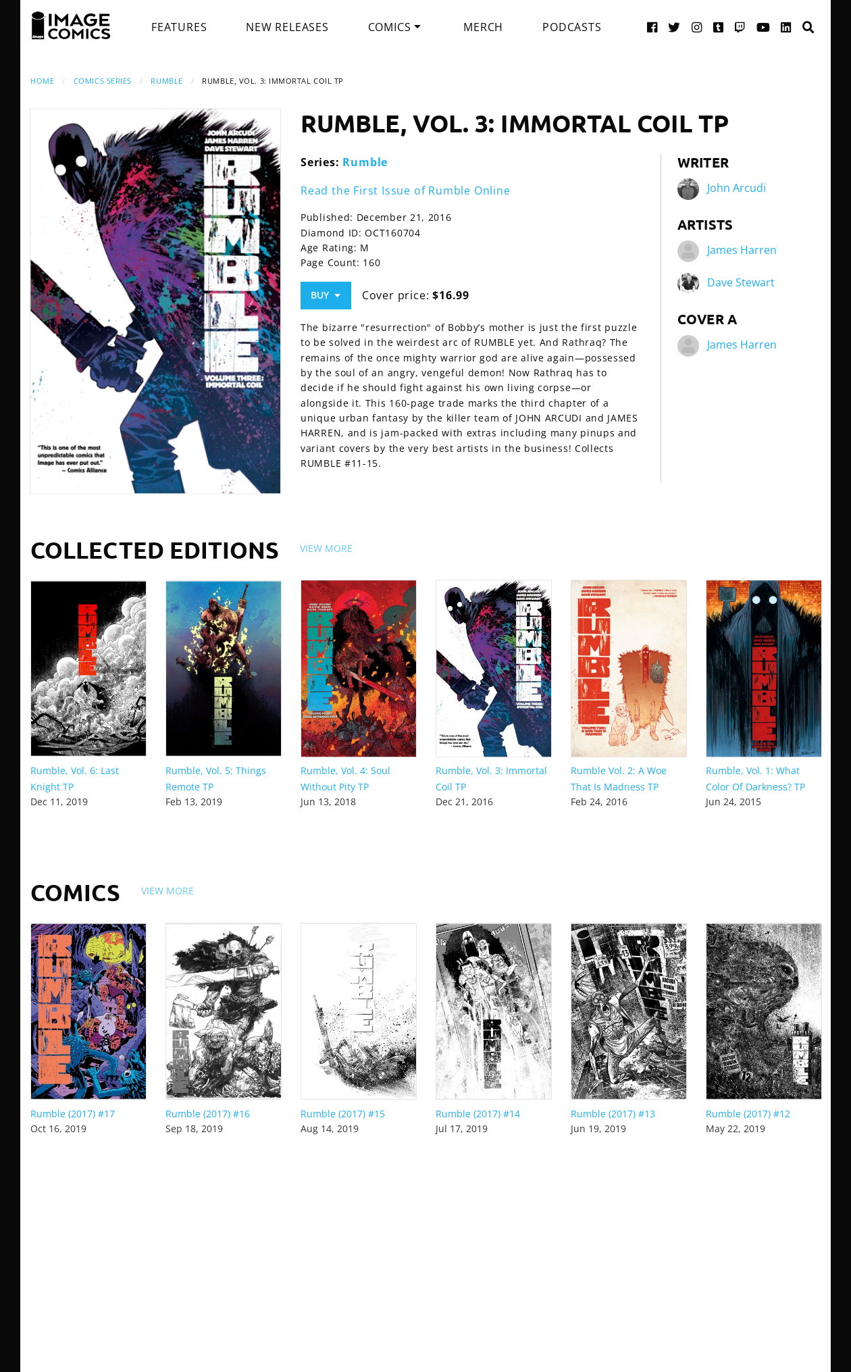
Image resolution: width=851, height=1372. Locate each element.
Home (42, 81)
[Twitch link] (740, 26)
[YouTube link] (763, 26)
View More (326, 548)
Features (179, 27)
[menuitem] (179, 27)
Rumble (166, 81)
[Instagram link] (697, 26)
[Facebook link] (652, 26)
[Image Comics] (70, 25)
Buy (325, 294)
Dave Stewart (741, 282)
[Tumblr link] (718, 26)
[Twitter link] (674, 26)
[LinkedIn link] (786, 26)
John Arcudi (736, 187)
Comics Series (103, 81)
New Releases (287, 27)
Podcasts (571, 27)
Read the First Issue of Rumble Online (406, 190)
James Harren (742, 250)
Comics (389, 27)
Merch (483, 27)
